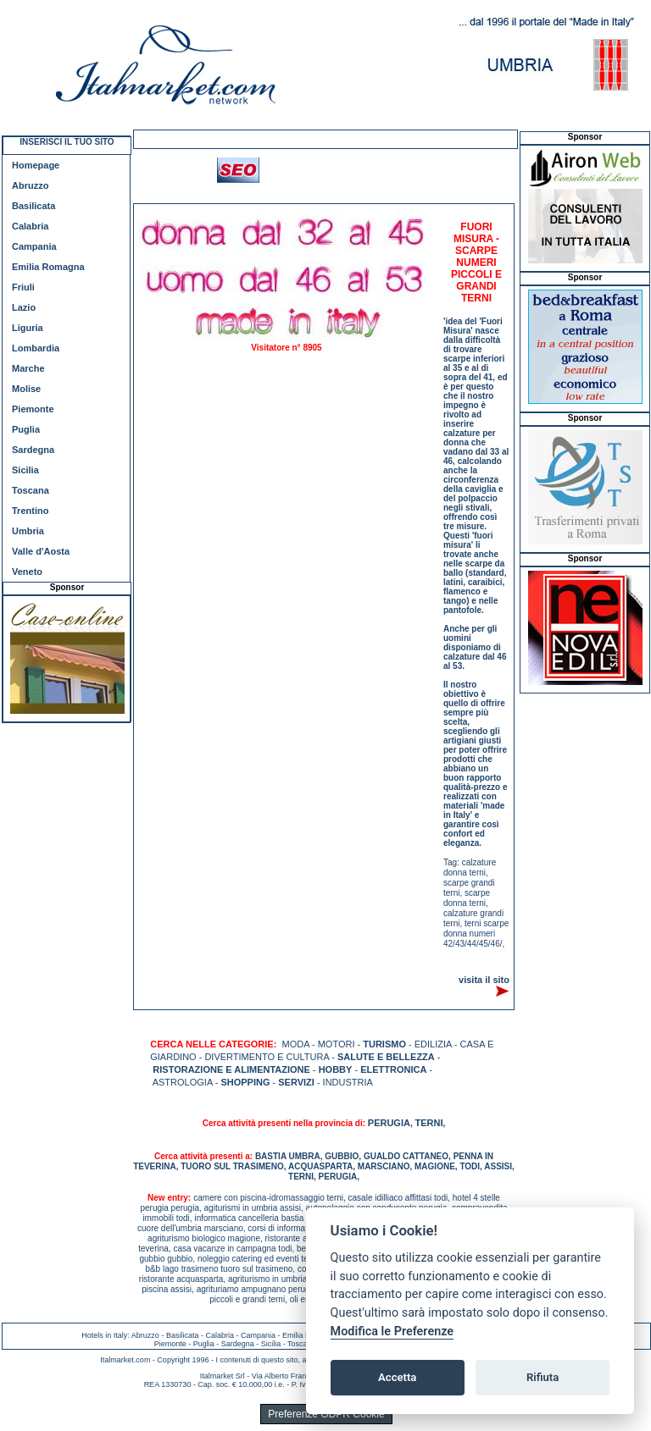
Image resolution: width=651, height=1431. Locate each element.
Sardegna (33, 450)
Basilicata (33, 206)
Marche (28, 368)
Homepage (35, 165)
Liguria (27, 328)
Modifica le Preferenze (392, 1331)
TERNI (428, 1123)
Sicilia (25, 470)
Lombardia (35, 348)
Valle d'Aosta (41, 551)
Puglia (26, 429)
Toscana (30, 490)
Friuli (23, 287)
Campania (34, 246)
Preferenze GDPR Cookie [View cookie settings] (326, 1414)
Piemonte (33, 409)
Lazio (24, 307)
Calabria (30, 226)
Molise (26, 389)
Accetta (397, 1377)
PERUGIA (389, 1123)
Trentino (30, 511)
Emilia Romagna (48, 267)
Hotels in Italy (104, 1335)
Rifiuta (542, 1377)
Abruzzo (30, 185)
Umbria (28, 531)
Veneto (27, 571)
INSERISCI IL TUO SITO (66, 141)
